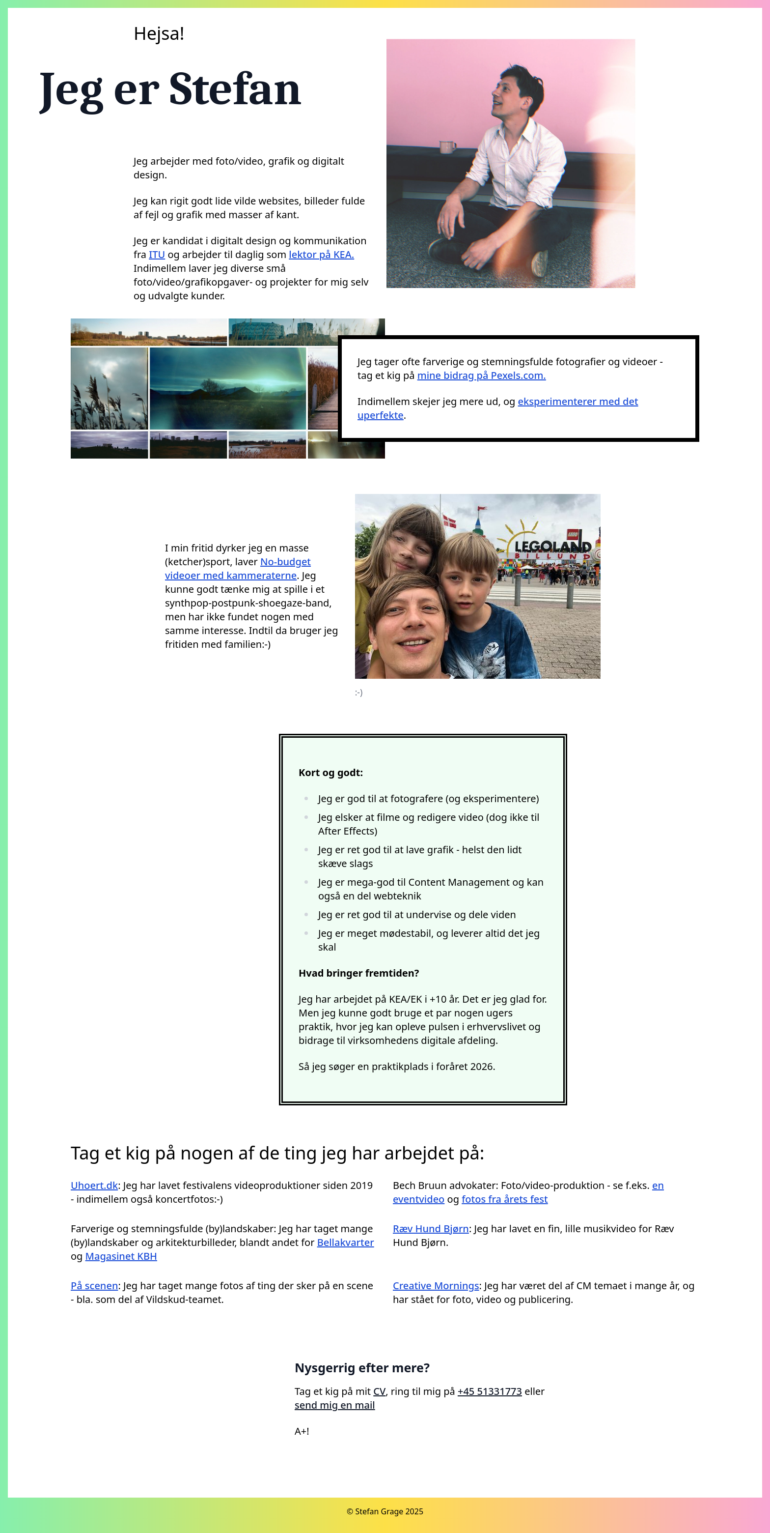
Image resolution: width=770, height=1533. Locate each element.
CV (379, 1391)
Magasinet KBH (121, 1256)
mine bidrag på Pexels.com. (481, 375)
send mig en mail (335, 1405)
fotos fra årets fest (505, 1199)
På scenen (94, 1285)
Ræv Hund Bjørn (431, 1228)
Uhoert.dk (94, 1185)
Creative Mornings (436, 1285)
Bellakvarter (345, 1242)
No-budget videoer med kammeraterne (238, 568)
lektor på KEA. (321, 254)
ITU (157, 254)
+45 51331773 (490, 1391)
